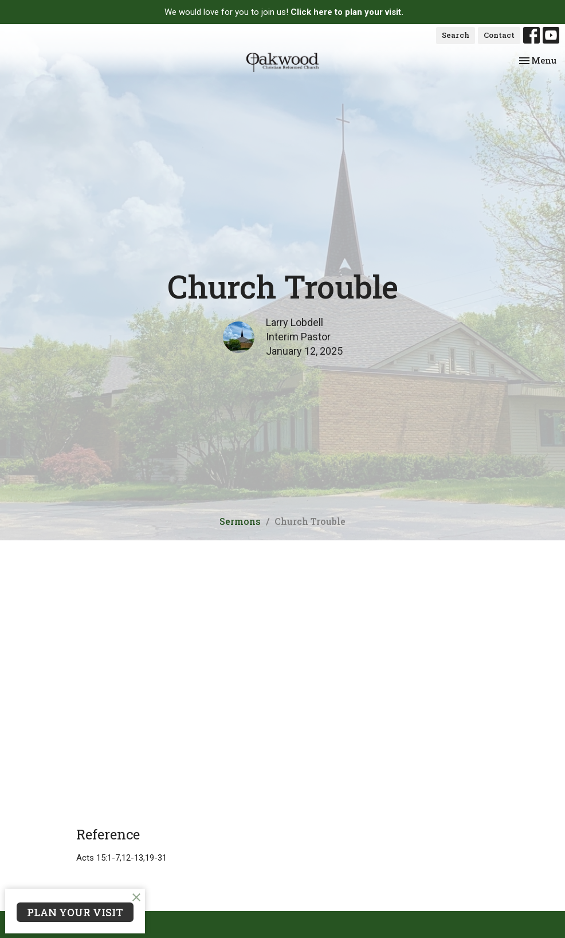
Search (455, 35)
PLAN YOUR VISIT (75, 912)
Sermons (240, 521)
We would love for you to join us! (283, 12)
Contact (499, 35)
